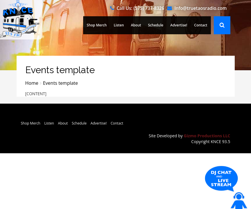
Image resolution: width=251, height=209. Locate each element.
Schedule (155, 25)
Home (31, 83)
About (136, 25)
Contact (200, 25)
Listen (119, 25)
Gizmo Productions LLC (207, 135)
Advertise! (178, 25)
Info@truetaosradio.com (201, 8)
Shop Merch (97, 25)
